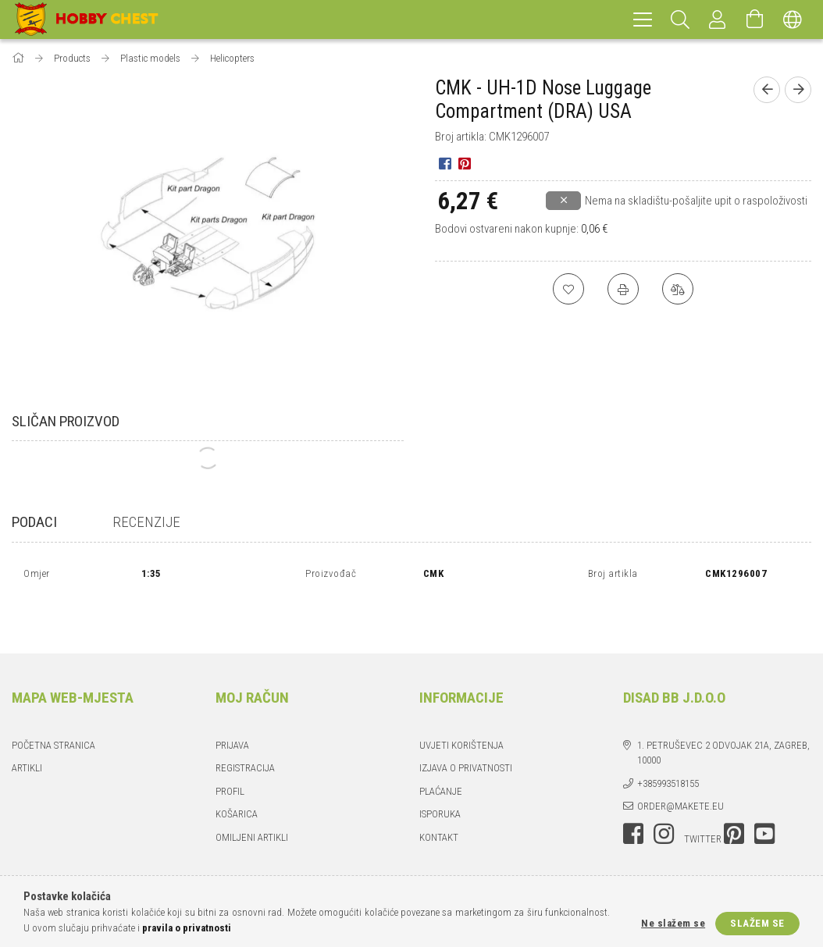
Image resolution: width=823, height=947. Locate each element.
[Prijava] (717, 19)
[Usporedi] (677, 288)
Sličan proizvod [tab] (65, 421)
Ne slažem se (673, 923)
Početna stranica (53, 708)
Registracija (245, 730)
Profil (230, 754)
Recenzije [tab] (146, 522)
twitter (702, 801)
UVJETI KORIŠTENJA (461, 708)
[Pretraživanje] (680, 19)
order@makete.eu (680, 768)
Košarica (237, 776)
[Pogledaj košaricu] (755, 19)
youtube (764, 796)
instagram (664, 796)
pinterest (734, 796)
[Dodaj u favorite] (568, 288)
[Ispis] (623, 288)
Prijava (232, 708)
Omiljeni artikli (252, 800)
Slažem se (757, 923)
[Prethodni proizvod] (767, 90)
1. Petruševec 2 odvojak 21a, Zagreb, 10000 (723, 715)
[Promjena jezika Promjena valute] (792, 19)
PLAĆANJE (440, 754)
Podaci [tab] (34, 522)
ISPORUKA (440, 776)
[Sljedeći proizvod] (798, 90)
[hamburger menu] (642, 19)
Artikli (27, 730)
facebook (633, 796)
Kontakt (438, 800)
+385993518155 (668, 746)
